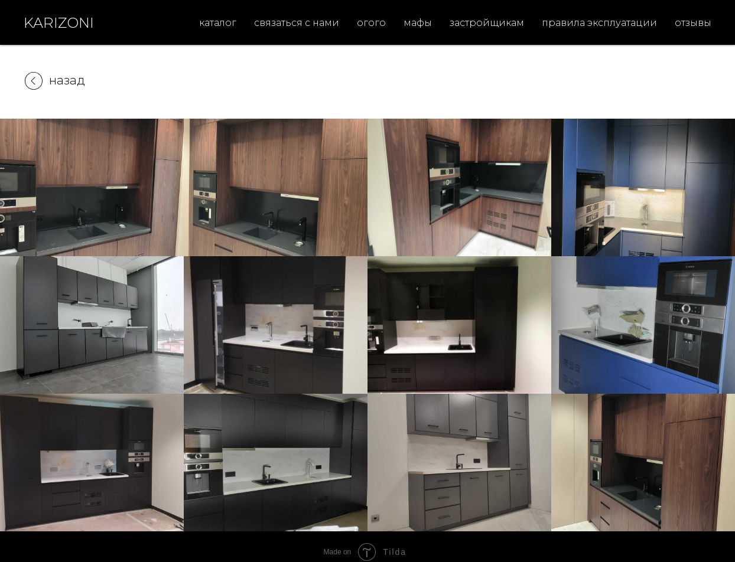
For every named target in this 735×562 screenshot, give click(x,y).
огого (371, 22)
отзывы (693, 22)
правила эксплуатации (599, 22)
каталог (217, 22)
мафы (418, 22)
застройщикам (487, 22)
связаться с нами (296, 22)
